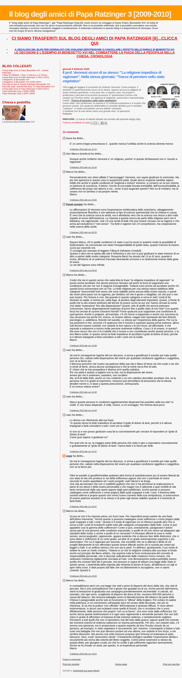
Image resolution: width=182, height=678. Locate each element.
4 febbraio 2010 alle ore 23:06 (83, 200)
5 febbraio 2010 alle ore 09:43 (83, 270)
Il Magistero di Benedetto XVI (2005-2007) (21, 82)
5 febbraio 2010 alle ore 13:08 (83, 346)
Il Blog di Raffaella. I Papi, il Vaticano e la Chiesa (24, 75)
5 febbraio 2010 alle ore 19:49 (83, 576)
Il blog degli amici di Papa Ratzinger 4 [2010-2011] (25, 89)
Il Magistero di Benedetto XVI (15, 79)
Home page (121, 664)
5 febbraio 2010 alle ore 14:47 (83, 451)
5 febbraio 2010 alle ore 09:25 (83, 232)
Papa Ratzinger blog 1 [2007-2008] (18, 93)
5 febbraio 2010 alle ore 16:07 (83, 506)
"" (94, 100)
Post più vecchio (171, 664)
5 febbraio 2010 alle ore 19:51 (83, 654)
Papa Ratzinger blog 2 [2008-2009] (18, 91)
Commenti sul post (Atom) (86, 670)
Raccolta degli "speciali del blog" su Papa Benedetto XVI (28, 86)
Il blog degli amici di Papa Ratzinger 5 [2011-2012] (25, 77)
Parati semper (74, 204)
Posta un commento (72, 659)
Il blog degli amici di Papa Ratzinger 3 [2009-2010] (90, 14)
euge (69, 455)
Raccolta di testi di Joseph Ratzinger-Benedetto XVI (26, 84)
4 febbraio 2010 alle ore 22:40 (83, 167)
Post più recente (71, 664)
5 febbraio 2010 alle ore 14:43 (83, 410)
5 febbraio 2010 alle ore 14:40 (83, 392)
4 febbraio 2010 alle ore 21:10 (83, 149)
